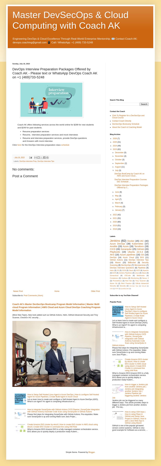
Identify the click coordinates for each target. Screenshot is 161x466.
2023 (115, 149)
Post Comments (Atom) (33, 295)
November (119, 156)
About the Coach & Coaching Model (127, 127)
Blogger (91, 452)
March (118, 203)
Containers (114, 278)
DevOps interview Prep (28, 161)
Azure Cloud (128, 257)
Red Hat (128, 281)
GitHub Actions (116, 260)
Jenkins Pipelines (125, 273)
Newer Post (18, 291)
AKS (112, 254)
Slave (144, 273)
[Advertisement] (48, 52)
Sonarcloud (114, 275)
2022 (115, 215)
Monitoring (135, 278)
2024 (115, 146)
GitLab (144, 286)
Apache (146, 270)
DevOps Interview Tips (45, 161)
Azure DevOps (117, 243)
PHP (116, 288)
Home (56, 291)
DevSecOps (126, 265)
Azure (126, 246)
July (117, 170)
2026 (115, 138)
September (120, 163)
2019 (115, 225)
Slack (131, 270)
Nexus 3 (145, 278)
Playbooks (115, 252)
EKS (142, 257)
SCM (124, 270)
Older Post (95, 291)
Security (123, 286)
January (118, 210)
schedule (65, 145)
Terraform (139, 246)
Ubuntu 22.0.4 (135, 252)
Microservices (140, 265)
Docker (131, 241)
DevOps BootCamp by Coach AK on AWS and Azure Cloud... (129, 175)
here (19, 145)
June (117, 192)
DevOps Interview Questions (122, 268)
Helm (112, 270)
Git (142, 254)
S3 (118, 270)
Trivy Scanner (140, 281)
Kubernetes (137, 243)
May (117, 196)
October (118, 160)
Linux (137, 273)
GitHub (140, 249)
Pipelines (142, 268)
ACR (138, 270)
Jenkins (115, 240)
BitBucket (132, 262)
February (119, 206)
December (119, 152)
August (118, 167)
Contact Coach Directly (121, 121)
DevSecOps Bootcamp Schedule (125, 124)
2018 (115, 229)
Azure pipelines (127, 254)
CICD (112, 249)
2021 (115, 218)
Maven (118, 262)
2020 (115, 222)
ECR (114, 273)
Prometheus (117, 281)
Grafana (125, 278)
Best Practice (126, 283)
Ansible (113, 246)
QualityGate (125, 288)
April (117, 199)
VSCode (127, 275)
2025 (115, 142)
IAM (111, 288)
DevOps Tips (133, 286)
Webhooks (141, 275)
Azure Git (113, 283)
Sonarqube (126, 249)
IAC (142, 241)
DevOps (113, 257)
